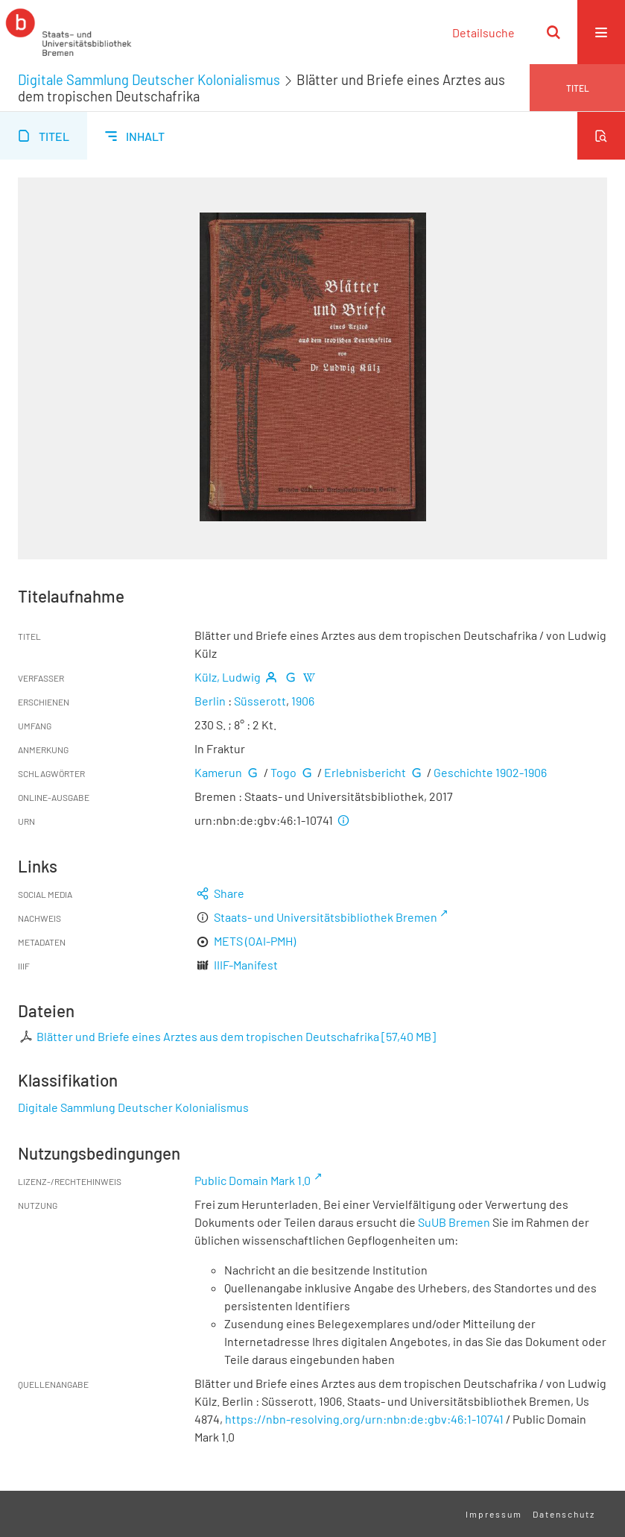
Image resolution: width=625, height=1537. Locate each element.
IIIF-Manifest (246, 965)
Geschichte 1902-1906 (490, 772)
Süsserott (260, 701)
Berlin (210, 701)
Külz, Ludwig (227, 677)
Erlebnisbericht (365, 772)
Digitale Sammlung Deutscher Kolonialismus (149, 80)
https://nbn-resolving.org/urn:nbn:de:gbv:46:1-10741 (364, 1419)
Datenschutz (564, 1514)
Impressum (494, 1514)
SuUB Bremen (454, 1222)
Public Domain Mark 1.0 (252, 1180)
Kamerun (218, 772)
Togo (283, 772)
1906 (302, 701)
